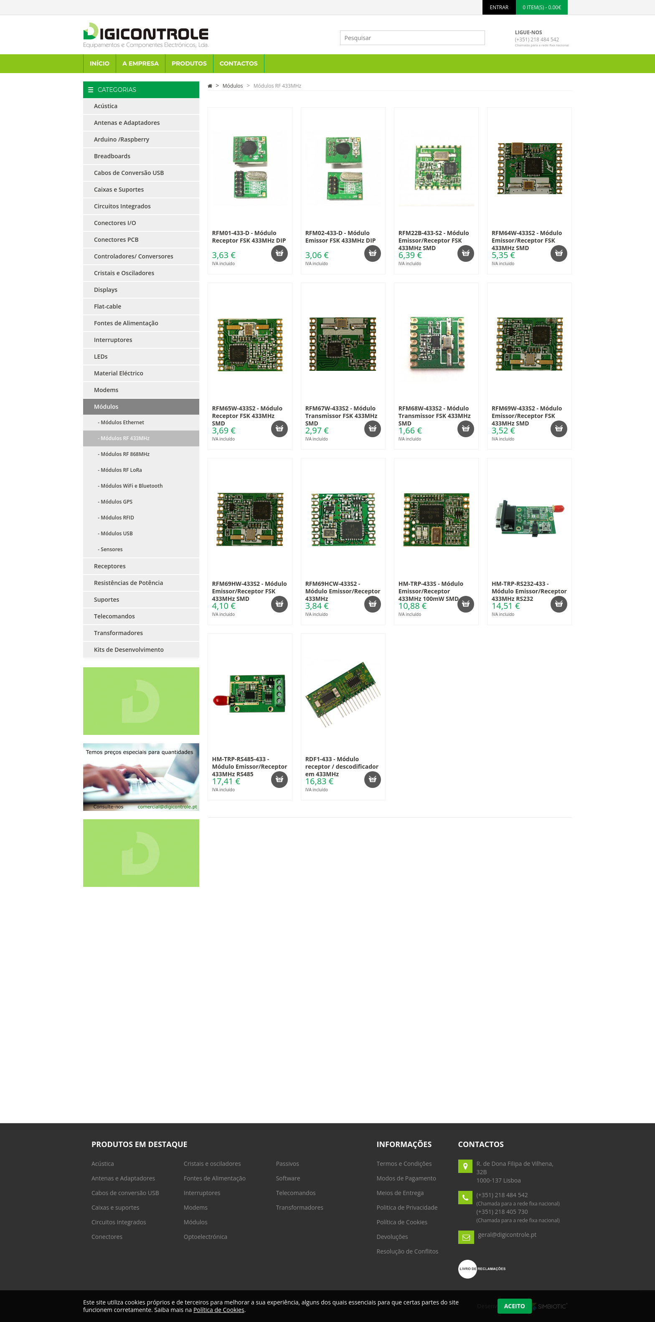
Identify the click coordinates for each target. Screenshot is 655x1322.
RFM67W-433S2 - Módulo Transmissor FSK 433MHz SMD (341, 415)
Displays (105, 290)
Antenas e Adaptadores (127, 123)
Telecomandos (114, 616)
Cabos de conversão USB (125, 1193)
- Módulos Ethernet (119, 422)
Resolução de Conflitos (408, 1251)
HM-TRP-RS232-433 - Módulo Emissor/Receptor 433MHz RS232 (529, 591)
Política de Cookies (402, 1222)
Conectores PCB (116, 239)
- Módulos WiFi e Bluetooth (128, 485)
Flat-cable (107, 306)
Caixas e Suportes (119, 189)
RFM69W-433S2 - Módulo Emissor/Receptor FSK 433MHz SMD (527, 415)
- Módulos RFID (114, 517)
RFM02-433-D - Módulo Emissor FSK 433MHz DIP (340, 236)
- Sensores (108, 549)
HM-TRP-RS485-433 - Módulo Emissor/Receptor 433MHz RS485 (249, 766)
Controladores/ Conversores (133, 256)
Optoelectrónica (206, 1237)
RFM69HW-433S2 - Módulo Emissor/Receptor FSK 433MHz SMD (249, 591)
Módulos (106, 406)
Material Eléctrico (118, 373)
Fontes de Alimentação (126, 323)
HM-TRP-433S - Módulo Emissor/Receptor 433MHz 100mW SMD (431, 591)
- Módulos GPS (113, 501)
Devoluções (392, 1237)
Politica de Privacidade (407, 1207)
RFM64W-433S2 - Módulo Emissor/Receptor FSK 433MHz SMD (527, 240)
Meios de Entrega (400, 1193)
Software (288, 1178)
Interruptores (113, 340)
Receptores (110, 566)
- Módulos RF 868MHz (122, 454)
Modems (106, 390)
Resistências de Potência (128, 583)
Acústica (105, 106)
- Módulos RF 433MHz (122, 438)
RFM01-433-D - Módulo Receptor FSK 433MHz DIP (249, 236)
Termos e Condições (404, 1164)
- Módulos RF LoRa (118, 470)
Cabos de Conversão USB (129, 173)
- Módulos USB (113, 533)
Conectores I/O (115, 223)
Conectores (106, 1237)
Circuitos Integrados (122, 206)
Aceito (514, 1306)
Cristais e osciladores (212, 1164)
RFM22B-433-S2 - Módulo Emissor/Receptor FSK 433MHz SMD (434, 240)
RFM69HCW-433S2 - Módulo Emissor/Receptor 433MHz (343, 591)
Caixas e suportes (115, 1207)
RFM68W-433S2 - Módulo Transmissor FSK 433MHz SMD (435, 415)
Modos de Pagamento (407, 1178)
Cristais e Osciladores (124, 273)
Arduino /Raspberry (121, 139)
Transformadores (118, 633)
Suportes (106, 599)
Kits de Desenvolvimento (129, 649)
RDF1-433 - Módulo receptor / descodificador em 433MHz (341, 766)
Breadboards (112, 156)
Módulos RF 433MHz (277, 85)
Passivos (287, 1164)
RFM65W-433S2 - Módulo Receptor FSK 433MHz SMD (247, 415)
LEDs (101, 356)
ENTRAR (499, 7)
